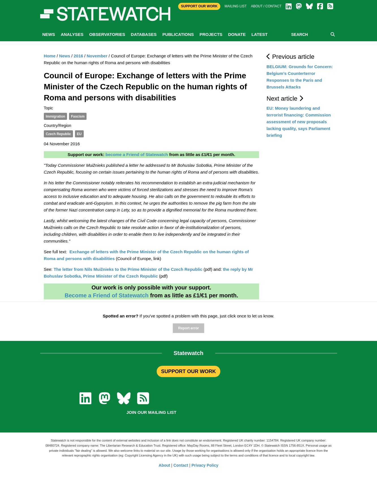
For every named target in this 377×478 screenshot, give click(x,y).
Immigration (55, 116)
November (97, 55)
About (164, 465)
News (48, 34)
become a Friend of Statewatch (136, 154)
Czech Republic (58, 134)
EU (79, 134)
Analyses (72, 34)
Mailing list (236, 6)
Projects (210, 34)
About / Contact (266, 6)
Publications (178, 34)
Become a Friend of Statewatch (106, 295)
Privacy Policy (204, 465)
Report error (188, 328)
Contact (180, 465)
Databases (144, 34)
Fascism (78, 116)
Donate (236, 34)
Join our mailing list (151, 412)
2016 (78, 55)
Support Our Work (199, 6)
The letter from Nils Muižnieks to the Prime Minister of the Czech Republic (128, 269)
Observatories (107, 34)
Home (50, 55)
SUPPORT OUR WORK (188, 371)
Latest (259, 34)
